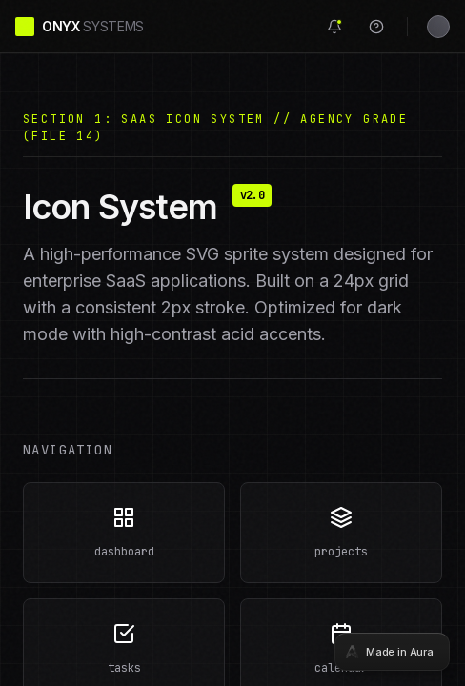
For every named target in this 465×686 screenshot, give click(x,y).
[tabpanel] (232, 343)
